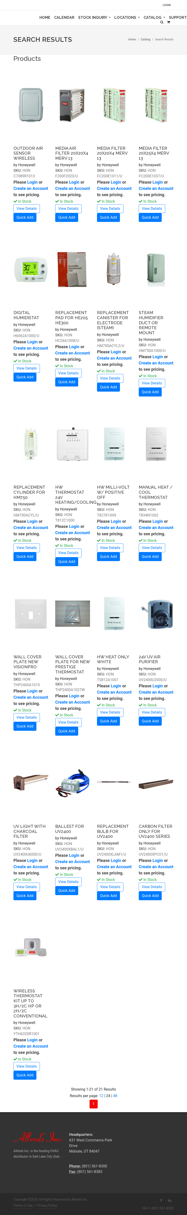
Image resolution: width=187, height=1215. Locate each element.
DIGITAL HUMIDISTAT (26, 315)
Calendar (65, 17)
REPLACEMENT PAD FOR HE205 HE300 (71, 317)
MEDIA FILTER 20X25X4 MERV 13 (154, 153)
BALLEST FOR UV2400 (69, 829)
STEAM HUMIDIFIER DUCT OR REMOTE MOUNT (151, 322)
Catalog (145, 39)
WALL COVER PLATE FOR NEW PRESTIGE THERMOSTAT (72, 664)
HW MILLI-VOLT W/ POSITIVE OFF (113, 492)
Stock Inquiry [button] (93, 17)
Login (167, 5)
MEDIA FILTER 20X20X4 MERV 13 (112, 153)
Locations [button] (125, 17)
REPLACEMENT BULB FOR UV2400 (113, 831)
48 (115, 1096)
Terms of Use (23, 1205)
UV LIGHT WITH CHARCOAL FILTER (29, 831)
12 (101, 1096)
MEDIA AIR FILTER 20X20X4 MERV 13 (71, 153)
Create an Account (30, 188)
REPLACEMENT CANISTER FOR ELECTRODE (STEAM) (113, 320)
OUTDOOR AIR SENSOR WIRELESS (28, 153)
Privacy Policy (47, 1205)
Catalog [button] (153, 17)
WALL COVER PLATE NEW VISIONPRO (27, 661)
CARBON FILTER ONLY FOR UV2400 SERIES (155, 831)
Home (45, 17)
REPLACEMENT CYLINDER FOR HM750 (29, 492)
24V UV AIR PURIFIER (150, 659)
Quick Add (24, 217)
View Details (26, 208)
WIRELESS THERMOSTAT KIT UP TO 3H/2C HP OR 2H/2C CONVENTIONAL (30, 1003)
